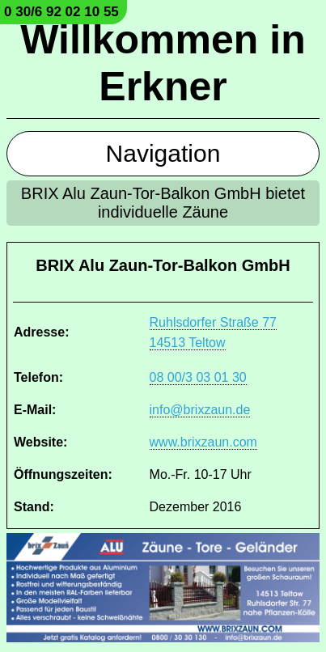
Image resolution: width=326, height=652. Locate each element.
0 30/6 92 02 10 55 (61, 11)
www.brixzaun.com (203, 442)
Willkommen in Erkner (162, 63)
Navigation (163, 153)
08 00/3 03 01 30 (198, 377)
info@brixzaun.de (200, 410)
